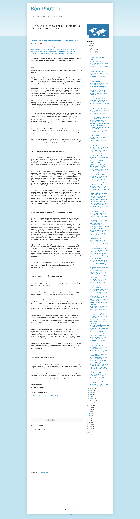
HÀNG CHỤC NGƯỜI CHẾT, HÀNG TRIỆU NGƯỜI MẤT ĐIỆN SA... (98, 107)
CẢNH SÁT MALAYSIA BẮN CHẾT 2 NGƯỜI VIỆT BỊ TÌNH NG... (98, 231)
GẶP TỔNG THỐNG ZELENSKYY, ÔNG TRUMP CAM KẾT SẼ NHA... (99, 97)
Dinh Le (38, 419)
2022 (90, 407)
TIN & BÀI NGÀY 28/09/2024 (96, 160)
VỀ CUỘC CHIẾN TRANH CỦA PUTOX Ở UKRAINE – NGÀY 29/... (99, 167)
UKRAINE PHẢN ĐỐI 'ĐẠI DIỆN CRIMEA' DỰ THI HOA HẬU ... (98, 313)
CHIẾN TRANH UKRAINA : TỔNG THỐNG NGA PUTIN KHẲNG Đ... (98, 77)
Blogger (76, 509)
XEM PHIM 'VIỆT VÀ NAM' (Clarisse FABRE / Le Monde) (98, 94)
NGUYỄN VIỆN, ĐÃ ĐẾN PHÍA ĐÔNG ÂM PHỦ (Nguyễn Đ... (99, 134)
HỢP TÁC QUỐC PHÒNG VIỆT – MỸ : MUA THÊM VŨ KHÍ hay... (99, 310)
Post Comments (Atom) (42, 472)
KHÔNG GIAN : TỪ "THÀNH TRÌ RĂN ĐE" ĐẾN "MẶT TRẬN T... (99, 385)
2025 (90, 46)
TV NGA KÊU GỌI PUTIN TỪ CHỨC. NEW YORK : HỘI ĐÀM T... (98, 334)
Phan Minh (34, 44)
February (92, 400)
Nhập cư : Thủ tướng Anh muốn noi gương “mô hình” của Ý (55, 41)
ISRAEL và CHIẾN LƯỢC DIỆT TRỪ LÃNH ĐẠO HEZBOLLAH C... (98, 87)
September (92, 56)
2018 (90, 416)
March (91, 398)
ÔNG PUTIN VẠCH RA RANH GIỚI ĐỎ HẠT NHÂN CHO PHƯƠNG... (99, 170)
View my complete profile (93, 437)
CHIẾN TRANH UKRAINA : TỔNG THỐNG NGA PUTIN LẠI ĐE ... (98, 341)
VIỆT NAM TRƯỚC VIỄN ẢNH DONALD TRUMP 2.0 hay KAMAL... (99, 326)
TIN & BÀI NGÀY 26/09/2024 (96, 331)
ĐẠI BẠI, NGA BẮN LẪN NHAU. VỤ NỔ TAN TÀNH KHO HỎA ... (99, 64)
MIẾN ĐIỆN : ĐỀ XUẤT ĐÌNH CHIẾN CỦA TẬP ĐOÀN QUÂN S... (98, 221)
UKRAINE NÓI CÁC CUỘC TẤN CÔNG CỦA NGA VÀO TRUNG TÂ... (99, 200)
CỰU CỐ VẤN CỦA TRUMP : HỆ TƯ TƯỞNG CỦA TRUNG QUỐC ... (98, 101)
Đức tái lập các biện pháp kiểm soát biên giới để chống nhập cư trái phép (51, 395)
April (91, 396)
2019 (90, 413)
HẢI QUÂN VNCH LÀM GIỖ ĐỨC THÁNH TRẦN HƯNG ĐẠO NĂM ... (99, 264)
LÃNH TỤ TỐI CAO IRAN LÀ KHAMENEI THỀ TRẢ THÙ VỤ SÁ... (99, 190)
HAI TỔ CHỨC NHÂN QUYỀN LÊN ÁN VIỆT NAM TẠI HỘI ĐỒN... (99, 241)
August (92, 388)
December (92, 49)
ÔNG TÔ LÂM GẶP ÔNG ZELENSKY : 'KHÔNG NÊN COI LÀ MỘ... (99, 131)
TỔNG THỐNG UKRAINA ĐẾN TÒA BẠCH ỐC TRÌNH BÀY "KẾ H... (98, 351)
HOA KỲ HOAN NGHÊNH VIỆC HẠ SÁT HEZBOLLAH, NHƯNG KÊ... (99, 118)
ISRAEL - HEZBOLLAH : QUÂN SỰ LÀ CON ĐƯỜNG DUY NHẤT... (99, 183)
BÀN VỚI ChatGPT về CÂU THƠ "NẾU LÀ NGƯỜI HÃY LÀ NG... (99, 154)
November (92, 52)
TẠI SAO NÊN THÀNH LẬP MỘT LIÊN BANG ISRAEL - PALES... (99, 84)
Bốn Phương (45, 9)
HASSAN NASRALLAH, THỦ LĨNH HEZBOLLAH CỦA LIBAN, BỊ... (98, 197)
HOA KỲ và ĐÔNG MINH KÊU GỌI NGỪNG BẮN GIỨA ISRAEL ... (98, 355)
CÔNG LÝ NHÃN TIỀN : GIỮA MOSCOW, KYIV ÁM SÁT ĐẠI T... (98, 163)
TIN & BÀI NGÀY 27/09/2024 (96, 270)
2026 (90, 43)
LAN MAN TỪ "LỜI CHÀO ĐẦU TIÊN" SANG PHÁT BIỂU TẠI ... (99, 378)
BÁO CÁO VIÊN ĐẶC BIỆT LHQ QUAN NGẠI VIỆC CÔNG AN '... (99, 148)
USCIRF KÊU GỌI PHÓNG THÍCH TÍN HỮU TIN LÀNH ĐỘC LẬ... (99, 254)
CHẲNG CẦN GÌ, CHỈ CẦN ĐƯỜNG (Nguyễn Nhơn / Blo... (98, 237)
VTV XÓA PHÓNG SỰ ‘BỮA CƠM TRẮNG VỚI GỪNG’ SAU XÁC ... (98, 247)
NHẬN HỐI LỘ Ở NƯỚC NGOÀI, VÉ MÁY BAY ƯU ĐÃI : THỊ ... (98, 297)
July (91, 390)
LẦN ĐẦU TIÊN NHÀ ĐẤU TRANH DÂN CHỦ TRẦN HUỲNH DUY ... (99, 257)
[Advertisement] (70, 491)
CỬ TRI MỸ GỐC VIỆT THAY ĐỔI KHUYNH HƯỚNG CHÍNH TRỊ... (98, 234)
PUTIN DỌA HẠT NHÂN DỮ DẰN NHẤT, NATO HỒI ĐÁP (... (99, 276)
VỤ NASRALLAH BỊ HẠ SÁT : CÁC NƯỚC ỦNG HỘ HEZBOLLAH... (98, 121)
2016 (90, 420)
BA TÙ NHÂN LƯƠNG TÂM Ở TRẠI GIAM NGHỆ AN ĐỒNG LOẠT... (98, 261)
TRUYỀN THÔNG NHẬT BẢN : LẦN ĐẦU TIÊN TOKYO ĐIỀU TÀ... (98, 358)
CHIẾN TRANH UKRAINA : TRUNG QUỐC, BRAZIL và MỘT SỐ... (98, 177)
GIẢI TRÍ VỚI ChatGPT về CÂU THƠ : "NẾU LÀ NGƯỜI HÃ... (99, 151)
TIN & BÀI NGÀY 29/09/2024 (96, 61)
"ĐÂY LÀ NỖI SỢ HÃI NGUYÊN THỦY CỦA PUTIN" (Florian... (99, 286)
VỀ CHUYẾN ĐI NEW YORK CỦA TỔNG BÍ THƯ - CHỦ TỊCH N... (99, 124)
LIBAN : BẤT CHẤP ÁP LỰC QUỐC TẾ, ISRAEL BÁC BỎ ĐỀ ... (99, 293)
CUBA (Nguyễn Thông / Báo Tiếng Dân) (99, 319)
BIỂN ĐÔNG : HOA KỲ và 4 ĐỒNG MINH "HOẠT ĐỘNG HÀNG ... (98, 224)
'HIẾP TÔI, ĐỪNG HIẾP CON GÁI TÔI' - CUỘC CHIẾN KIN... (99, 300)
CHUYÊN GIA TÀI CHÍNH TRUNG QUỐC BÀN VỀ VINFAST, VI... (98, 91)
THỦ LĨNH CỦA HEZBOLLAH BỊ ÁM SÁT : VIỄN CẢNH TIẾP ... (98, 114)
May (91, 394)
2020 (90, 411)
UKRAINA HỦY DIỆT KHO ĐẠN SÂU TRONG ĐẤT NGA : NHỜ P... (98, 173)
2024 (90, 48)
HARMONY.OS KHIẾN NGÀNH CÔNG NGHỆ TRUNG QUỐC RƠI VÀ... (99, 365)
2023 (90, 405)
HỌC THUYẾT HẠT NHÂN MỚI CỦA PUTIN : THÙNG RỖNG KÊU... (98, 283)
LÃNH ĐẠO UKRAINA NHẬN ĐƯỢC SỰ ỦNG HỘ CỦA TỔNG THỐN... (99, 204)
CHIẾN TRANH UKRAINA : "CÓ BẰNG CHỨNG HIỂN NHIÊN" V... (99, 70)
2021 (90, 409)
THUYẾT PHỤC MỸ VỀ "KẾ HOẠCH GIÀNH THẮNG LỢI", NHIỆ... (98, 348)
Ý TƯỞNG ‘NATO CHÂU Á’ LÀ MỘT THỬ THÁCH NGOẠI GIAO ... (98, 217)
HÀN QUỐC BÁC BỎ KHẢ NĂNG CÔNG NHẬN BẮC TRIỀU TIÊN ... (99, 227)
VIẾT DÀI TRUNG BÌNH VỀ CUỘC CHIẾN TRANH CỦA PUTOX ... (98, 338)
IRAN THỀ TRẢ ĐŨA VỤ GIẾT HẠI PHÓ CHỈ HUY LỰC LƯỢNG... (99, 111)
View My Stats (70, 514)
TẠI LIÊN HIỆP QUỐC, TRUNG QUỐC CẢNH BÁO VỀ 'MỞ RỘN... (99, 207)
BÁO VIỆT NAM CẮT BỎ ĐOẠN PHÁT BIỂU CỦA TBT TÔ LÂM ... (99, 307)
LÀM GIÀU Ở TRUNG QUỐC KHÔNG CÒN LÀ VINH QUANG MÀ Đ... (99, 375)
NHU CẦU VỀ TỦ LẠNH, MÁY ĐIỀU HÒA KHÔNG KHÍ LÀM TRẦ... (98, 361)
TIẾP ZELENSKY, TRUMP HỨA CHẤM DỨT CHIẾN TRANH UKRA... (99, 210)
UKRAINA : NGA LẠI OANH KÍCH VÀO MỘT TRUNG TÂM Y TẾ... (99, 67)
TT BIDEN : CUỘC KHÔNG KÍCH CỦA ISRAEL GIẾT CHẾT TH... (99, 194)
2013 (90, 426)
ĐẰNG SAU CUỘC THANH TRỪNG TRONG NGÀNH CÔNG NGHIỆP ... (99, 368)
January (92, 403)
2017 (90, 418)
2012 (90, 428)
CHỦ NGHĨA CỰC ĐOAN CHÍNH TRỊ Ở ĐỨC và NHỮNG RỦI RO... (99, 344)
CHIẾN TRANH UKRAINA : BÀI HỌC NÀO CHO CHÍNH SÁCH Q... (98, 280)
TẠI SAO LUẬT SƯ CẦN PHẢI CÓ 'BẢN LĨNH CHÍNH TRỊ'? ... (99, 128)
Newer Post (34, 470)
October (92, 54)
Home (56, 470)
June (91, 392)
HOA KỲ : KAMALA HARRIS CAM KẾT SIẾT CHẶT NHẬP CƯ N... (99, 214)
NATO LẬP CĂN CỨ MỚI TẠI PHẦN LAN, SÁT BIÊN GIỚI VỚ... (98, 180)
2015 (90, 422)
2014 (90, 424)
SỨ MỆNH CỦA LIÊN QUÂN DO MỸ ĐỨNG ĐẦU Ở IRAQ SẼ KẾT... (98, 187)
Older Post (78, 470)
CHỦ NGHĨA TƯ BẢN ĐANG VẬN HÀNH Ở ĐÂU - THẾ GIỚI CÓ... (99, 371)
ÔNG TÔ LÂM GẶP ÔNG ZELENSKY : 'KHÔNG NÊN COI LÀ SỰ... (99, 251)
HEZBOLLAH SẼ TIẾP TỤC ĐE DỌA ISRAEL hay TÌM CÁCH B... (98, 273)
